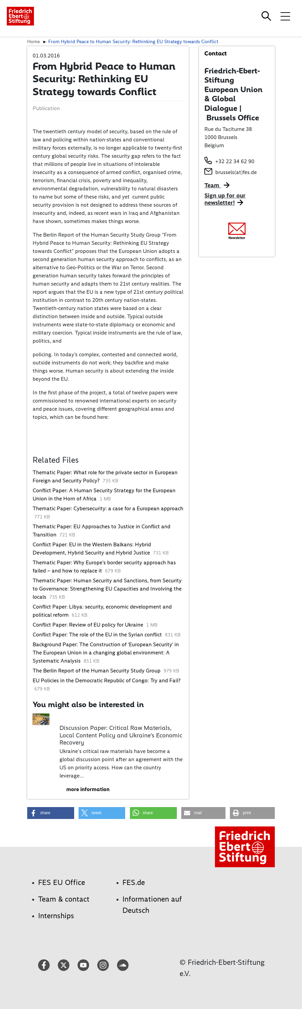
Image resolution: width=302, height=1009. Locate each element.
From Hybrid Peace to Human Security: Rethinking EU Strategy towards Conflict (133, 41)
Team (212, 185)
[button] (50, 813)
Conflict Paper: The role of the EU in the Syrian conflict (98, 634)
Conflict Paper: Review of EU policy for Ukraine (89, 624)
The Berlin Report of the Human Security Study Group (97, 670)
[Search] (267, 16)
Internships (56, 915)
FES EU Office (61, 882)
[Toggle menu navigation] (285, 16)
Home (33, 41)
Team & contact (63, 899)
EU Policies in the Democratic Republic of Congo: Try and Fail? (107, 680)
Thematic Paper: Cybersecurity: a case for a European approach (108, 508)
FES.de (133, 882)
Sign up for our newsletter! (225, 199)
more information (88, 789)
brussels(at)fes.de (236, 172)
